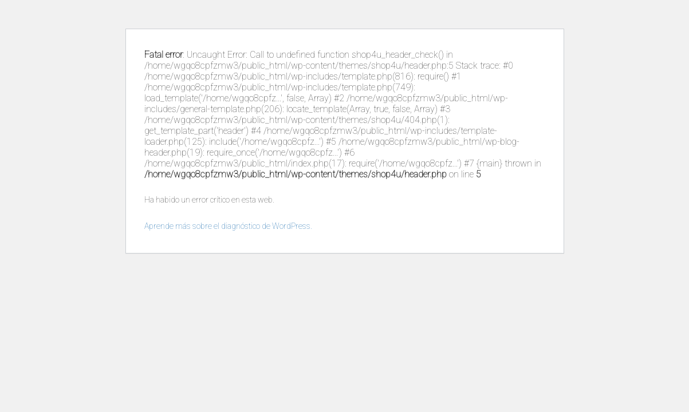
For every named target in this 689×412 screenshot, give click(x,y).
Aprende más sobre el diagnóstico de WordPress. (228, 226)
